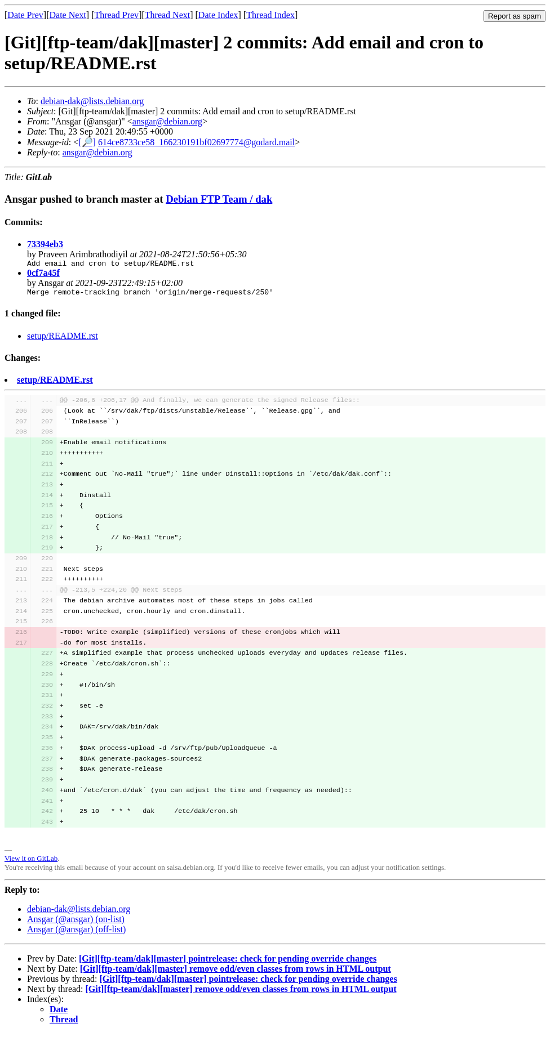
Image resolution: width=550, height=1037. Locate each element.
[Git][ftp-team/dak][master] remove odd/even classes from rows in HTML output (235, 972)
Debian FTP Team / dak (219, 199)
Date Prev (25, 15)
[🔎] (87, 142)
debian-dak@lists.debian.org (92, 101)
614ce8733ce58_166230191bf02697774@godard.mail (196, 142)
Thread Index (270, 15)
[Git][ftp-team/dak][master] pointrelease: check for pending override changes (227, 962)
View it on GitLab (31, 861)
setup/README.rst (62, 339)
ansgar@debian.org (167, 121)
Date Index (218, 15)
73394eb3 (45, 244)
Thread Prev (116, 15)
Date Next (68, 15)
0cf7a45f (43, 274)
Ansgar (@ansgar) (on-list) (76, 922)
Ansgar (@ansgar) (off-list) (76, 932)
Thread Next (167, 15)
